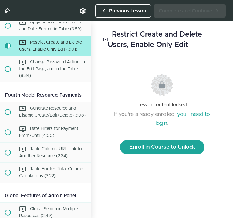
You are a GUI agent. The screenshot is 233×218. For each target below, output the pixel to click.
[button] (7, 10)
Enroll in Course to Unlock (162, 147)
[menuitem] (83, 10)
